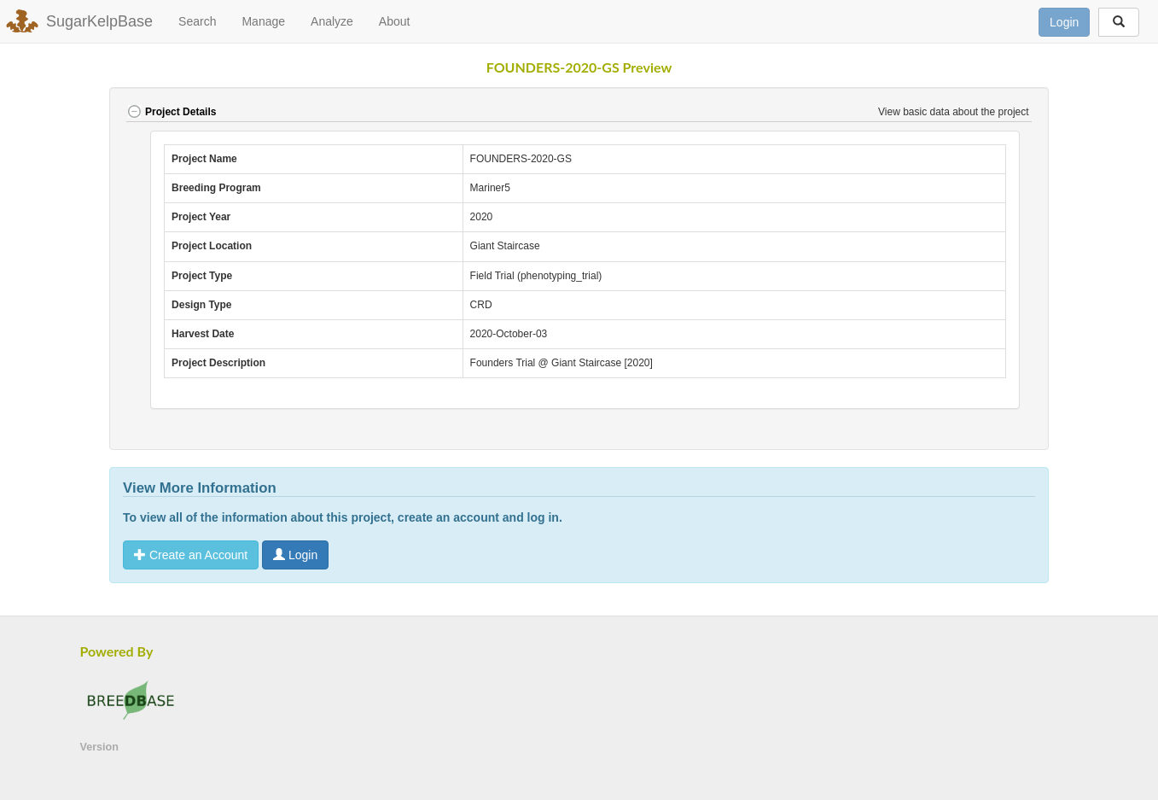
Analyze (332, 21)
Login (1064, 22)
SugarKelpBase (99, 21)
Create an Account (190, 555)
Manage (263, 21)
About (394, 21)
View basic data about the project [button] (955, 112)
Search (197, 21)
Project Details (171, 112)
